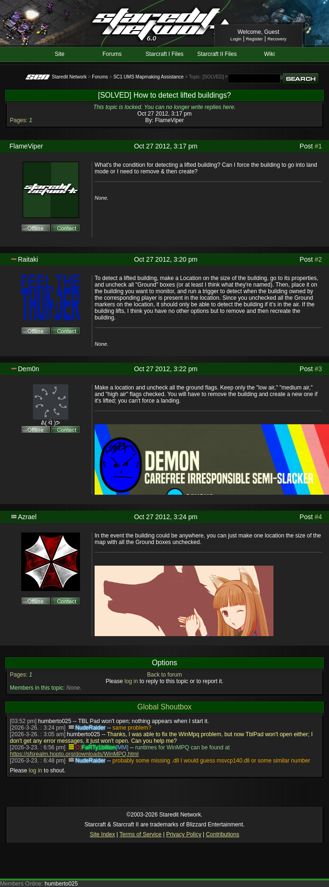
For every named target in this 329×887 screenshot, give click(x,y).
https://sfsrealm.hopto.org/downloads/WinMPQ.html (74, 754)
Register (254, 38)
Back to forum (164, 674)
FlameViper (169, 120)
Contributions (222, 834)
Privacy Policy (183, 834)
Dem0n (28, 369)
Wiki (269, 54)
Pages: (18, 120)
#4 (318, 517)
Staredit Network (69, 76)
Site (59, 54)
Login (235, 38)
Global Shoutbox (164, 707)
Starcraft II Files (217, 54)
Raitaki (28, 259)
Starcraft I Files (164, 54)
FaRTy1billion (98, 747)
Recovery (277, 38)
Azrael (27, 517)
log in (131, 681)
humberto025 (55, 721)
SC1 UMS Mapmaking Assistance (148, 76)
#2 (318, 259)
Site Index (102, 834)
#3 (318, 369)
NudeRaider (90, 727)
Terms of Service (140, 834)
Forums (112, 54)
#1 (318, 146)
